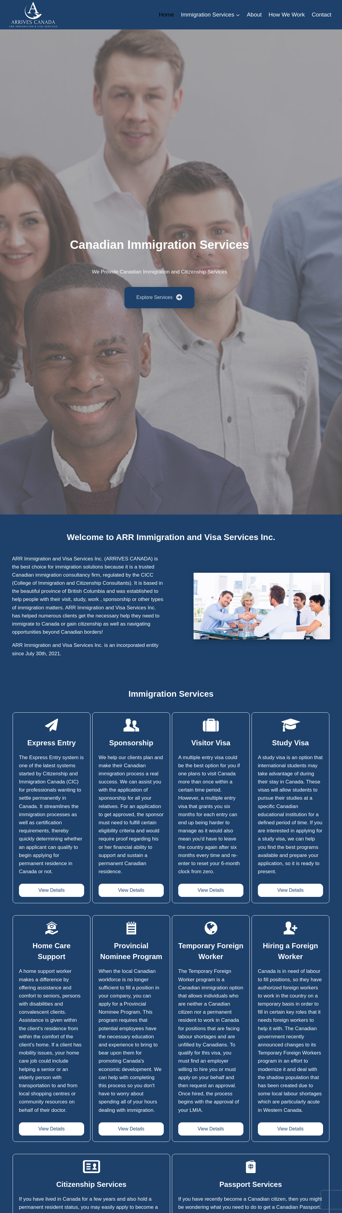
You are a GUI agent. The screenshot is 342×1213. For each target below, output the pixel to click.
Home (166, 14)
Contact (321, 14)
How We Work (287, 14)
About (254, 14)
